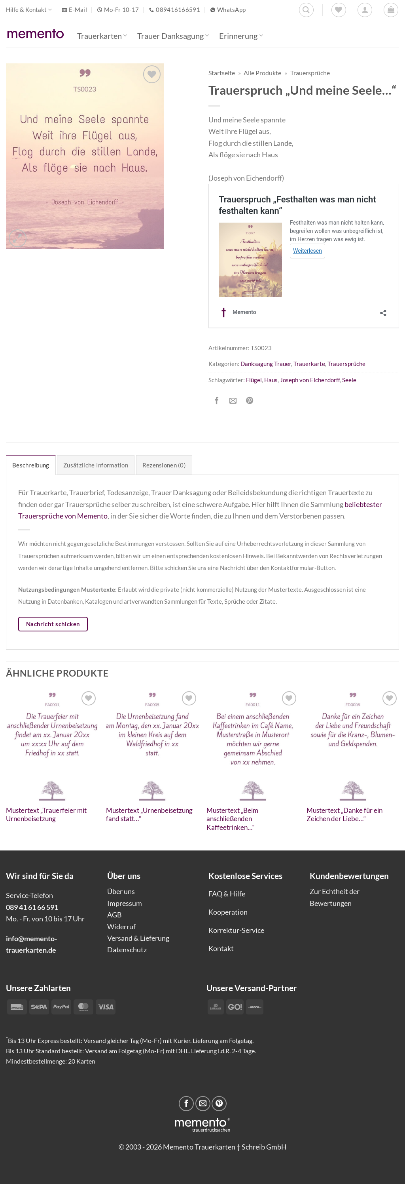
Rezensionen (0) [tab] (164, 465)
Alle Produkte (262, 72)
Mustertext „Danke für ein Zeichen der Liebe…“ (344, 814)
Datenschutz (127, 949)
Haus (271, 379)
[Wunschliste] (338, 10)
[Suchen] (306, 10)
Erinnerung (241, 35)
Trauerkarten (102, 35)
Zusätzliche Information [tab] (95, 465)
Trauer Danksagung (173, 35)
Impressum (124, 903)
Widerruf (121, 926)
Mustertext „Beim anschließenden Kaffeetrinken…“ (232, 818)
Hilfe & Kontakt (29, 9)
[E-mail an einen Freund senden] (232, 401)
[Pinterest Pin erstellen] (249, 401)
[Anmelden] (365, 10)
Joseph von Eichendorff (310, 379)
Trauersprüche (310, 72)
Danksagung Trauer (265, 363)
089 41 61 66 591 (32, 907)
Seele (349, 379)
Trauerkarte (309, 363)
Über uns (121, 891)
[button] (391, 10)
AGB (114, 914)
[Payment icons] (235, 1006)
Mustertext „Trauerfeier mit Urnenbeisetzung (46, 814)
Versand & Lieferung (138, 938)
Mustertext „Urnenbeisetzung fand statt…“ (149, 814)
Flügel (254, 379)
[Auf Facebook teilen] (216, 401)
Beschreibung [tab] (30, 465)
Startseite (221, 72)
